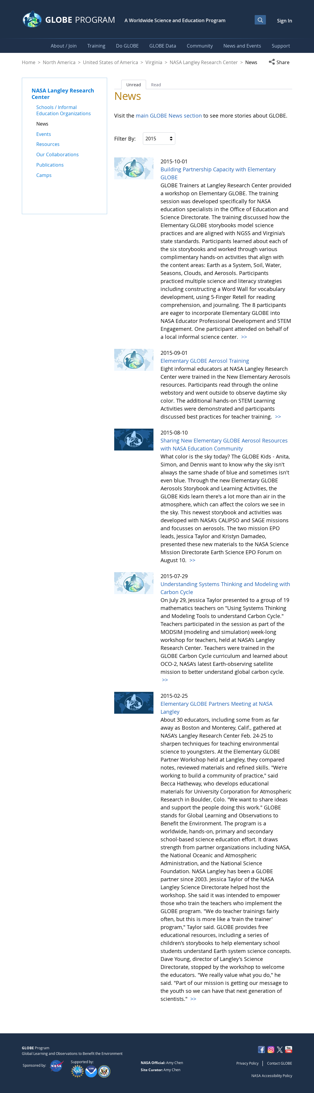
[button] (280, 62)
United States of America (110, 62)
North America (59, 62)
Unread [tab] (133, 84)
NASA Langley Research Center (204, 62)
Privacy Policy (247, 1063)
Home (28, 62)
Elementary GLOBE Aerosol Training (205, 360)
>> (243, 336)
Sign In (284, 20)
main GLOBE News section (168, 115)
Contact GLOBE (279, 1063)
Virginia (153, 62)
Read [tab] (156, 84)
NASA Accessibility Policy (271, 1075)
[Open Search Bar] (260, 20)
